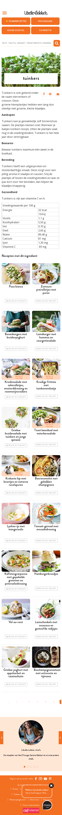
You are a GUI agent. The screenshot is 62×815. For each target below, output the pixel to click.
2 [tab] (28, 767)
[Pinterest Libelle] (50, 778)
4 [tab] (34, 767)
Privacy (15, 789)
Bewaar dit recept (16, 301)
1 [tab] (24, 767)
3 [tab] (31, 767)
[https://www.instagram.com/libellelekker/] (40, 778)
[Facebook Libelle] (35, 778)
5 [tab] (37, 767)
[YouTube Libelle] (45, 778)
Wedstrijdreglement (18, 800)
